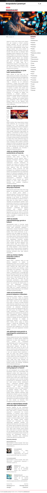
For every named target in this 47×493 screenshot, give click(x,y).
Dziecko (33, 42)
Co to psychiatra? (18, 449)
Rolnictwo (34, 69)
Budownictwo (35, 40)
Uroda (33, 84)
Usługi (33, 86)
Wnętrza (33, 88)
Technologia (34, 75)
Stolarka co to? (17, 465)
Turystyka (34, 79)
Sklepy (33, 71)
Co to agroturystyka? (11, 458)
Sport (33, 73)
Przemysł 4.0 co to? (18, 475)
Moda (33, 55)
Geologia (34, 46)
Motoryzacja (34, 57)
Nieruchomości (35, 59)
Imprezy (33, 50)
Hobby (33, 48)
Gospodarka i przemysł (15, 3)
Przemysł (34, 67)
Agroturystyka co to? (11, 441)
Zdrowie (8, 7)
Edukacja (34, 44)
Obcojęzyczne (35, 61)
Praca (33, 63)
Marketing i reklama (36, 52)
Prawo (33, 65)
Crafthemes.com (26, 491)
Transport (34, 77)
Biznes (33, 38)
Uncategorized (35, 82)
